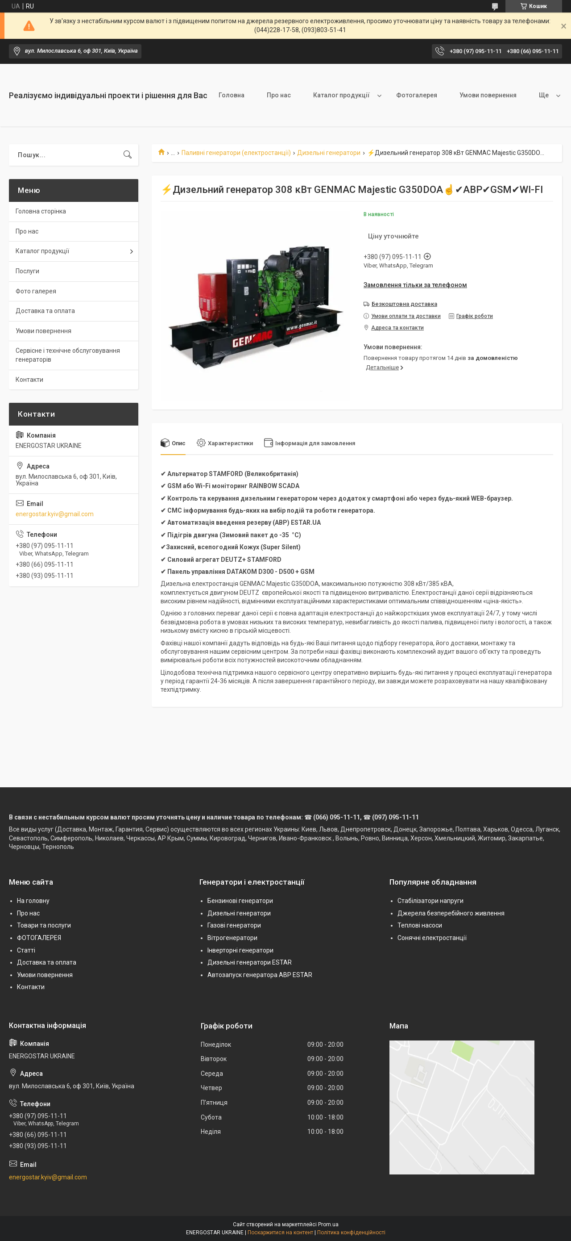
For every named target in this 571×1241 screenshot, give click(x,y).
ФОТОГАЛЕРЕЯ (39, 937)
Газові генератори (234, 925)
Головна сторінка (41, 211)
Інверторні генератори (240, 950)
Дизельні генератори (328, 152)
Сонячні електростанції (432, 937)
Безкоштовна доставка (404, 304)
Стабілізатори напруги (430, 900)
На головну (33, 900)
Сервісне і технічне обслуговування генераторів (68, 355)
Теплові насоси (419, 925)
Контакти (29, 379)
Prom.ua (328, 1224)
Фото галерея (36, 291)
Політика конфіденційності (351, 1232)
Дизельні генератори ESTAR (249, 962)
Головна (231, 95)
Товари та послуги (44, 925)
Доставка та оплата (45, 310)
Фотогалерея (416, 95)
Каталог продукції (341, 95)
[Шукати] (127, 155)
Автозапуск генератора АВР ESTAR (259, 974)
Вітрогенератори (232, 937)
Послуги (27, 271)
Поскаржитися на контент (280, 1232)
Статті (26, 950)
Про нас (279, 95)
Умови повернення (488, 95)
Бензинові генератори (240, 900)
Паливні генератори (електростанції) (236, 152)
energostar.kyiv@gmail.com (55, 514)
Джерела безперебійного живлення (451, 913)
